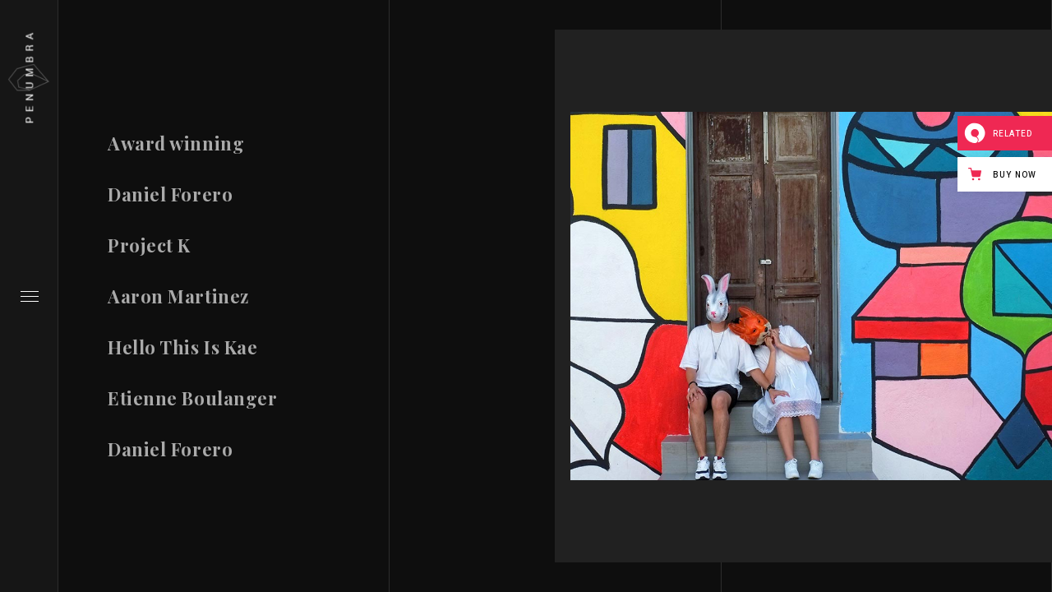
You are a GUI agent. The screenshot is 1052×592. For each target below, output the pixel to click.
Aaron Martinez (178, 300)
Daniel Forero (170, 195)
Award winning (176, 143)
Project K (149, 246)
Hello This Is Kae (182, 354)
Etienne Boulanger (192, 411)
